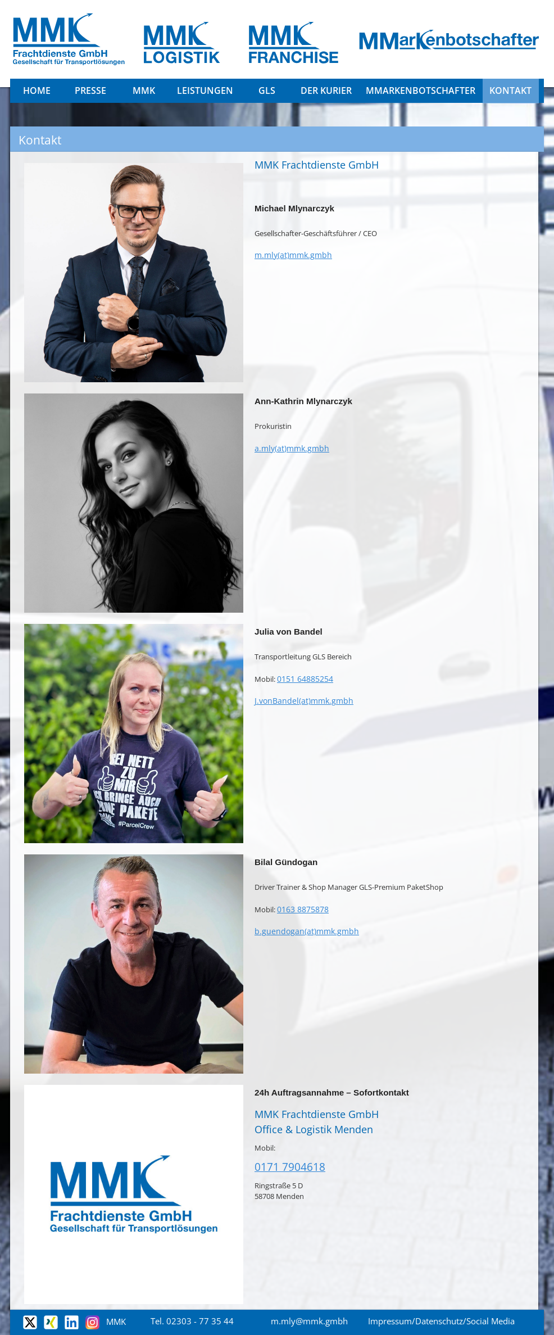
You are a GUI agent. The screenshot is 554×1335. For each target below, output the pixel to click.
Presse (90, 90)
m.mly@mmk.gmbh (309, 1321)
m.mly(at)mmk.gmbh (293, 255)
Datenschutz (439, 1321)
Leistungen (205, 90)
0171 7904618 (290, 1167)
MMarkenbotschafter (420, 90)
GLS (266, 90)
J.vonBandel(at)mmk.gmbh (304, 700)
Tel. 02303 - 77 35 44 (192, 1321)
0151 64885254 (305, 678)
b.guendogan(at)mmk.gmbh (307, 931)
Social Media (490, 1321)
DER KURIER (326, 90)
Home (37, 90)
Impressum (390, 1321)
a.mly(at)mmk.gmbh (292, 448)
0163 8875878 (303, 909)
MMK (144, 90)
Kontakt (510, 90)
